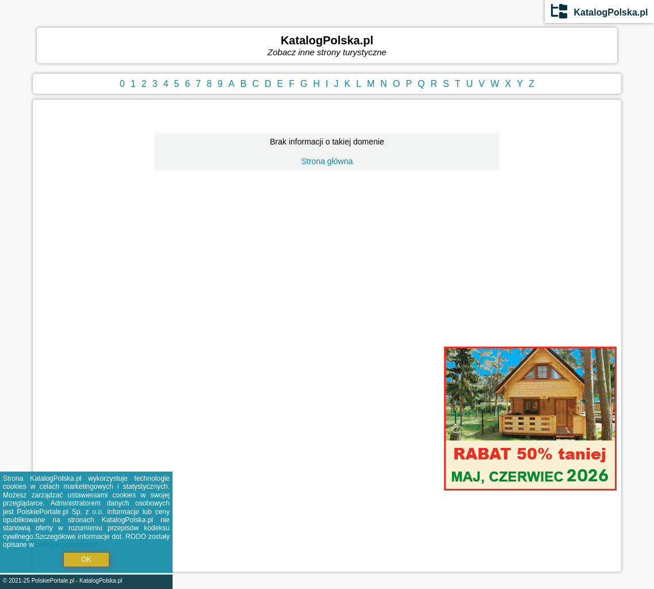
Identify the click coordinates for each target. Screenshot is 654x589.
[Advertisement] (327, 273)
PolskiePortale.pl (53, 580)
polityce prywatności (66, 545)
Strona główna (327, 161)
